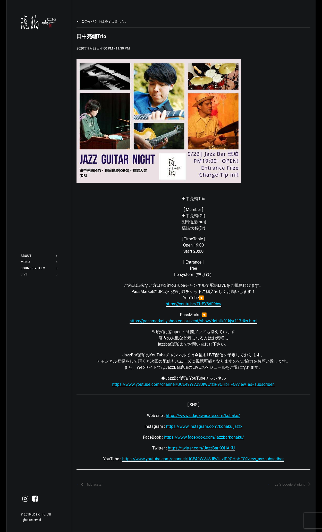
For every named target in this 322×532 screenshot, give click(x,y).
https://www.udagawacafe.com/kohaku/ (203, 415)
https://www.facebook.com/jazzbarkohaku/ (204, 437)
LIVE (39, 274)
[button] (25, 499)
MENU (39, 262)
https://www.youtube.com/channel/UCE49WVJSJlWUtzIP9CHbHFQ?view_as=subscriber (203, 458)
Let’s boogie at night (290, 484)
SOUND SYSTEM (39, 268)
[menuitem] (39, 256)
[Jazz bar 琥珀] (39, 22)
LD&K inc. (39, 514)
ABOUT (39, 256)
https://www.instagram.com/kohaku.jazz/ (204, 426)
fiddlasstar (94, 484)
